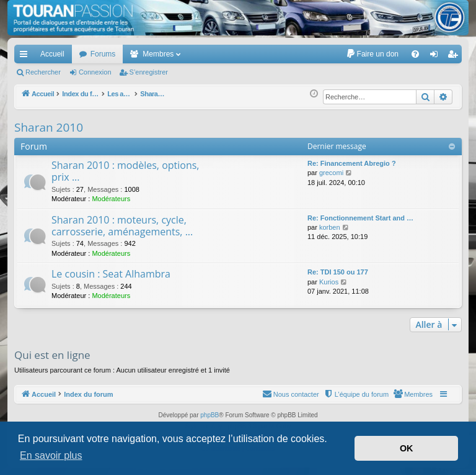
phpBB (209, 415)
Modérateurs (111, 198)
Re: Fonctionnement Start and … (360, 218)
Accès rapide (26, 56)
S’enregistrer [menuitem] (455, 56)
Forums (103, 54)
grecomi (331, 172)
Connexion (95, 72)
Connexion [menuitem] (436, 56)
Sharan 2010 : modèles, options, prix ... (125, 171)
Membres (158, 54)
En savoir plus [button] (51, 455)
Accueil (52, 54)
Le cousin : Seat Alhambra (110, 274)
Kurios (328, 282)
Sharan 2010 (48, 127)
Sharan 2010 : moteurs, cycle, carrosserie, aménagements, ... (122, 225)
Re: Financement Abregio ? (351, 163)
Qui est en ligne (52, 355)
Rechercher (43, 72)
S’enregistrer (149, 72)
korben (329, 227)
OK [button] (406, 448)
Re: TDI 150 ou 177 (337, 272)
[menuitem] (372, 54)
